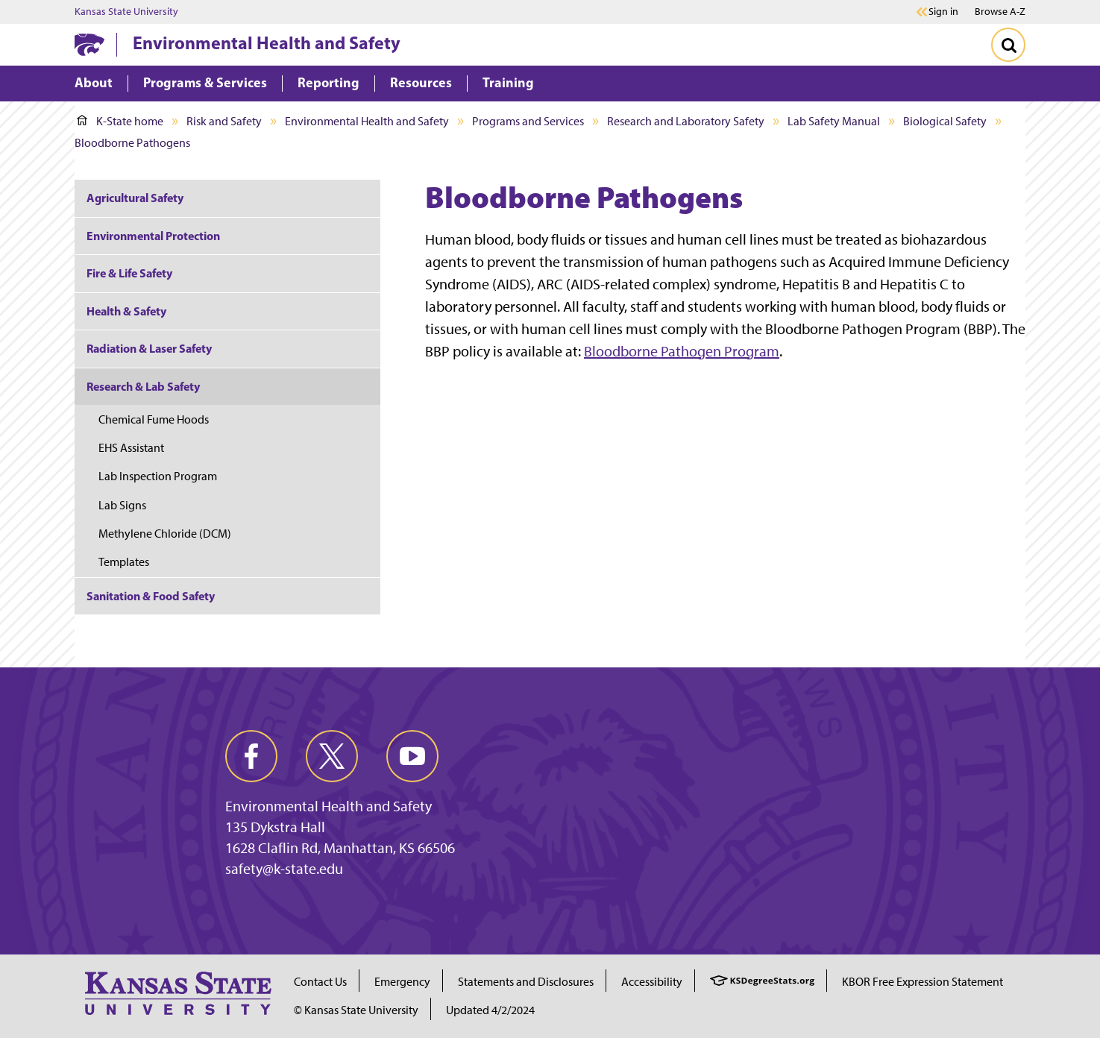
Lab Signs (122, 505)
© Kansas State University (356, 1010)
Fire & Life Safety (129, 272)
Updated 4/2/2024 (490, 1010)
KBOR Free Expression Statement (922, 982)
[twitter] (332, 756)
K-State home (120, 121)
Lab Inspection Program (157, 476)
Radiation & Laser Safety (149, 348)
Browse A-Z (1000, 11)
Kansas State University (126, 12)
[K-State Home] (89, 44)
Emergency (402, 982)
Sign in (943, 12)
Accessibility (651, 982)
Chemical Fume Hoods (153, 419)
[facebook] (251, 756)
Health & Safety (126, 310)
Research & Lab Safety (143, 386)
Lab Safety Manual (834, 121)
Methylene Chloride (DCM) (164, 533)
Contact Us (320, 982)
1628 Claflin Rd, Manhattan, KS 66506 (340, 848)
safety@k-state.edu (284, 869)
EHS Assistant (131, 448)
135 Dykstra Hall (275, 827)
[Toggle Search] (1008, 45)
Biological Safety (945, 121)
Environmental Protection (153, 235)
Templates (123, 562)
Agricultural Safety (135, 197)
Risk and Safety (224, 121)
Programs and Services (528, 121)
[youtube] (412, 756)
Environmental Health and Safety (266, 42)
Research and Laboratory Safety (685, 121)
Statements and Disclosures (526, 982)
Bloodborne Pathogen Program (681, 351)
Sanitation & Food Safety (151, 595)
